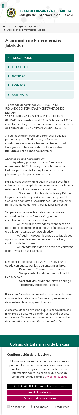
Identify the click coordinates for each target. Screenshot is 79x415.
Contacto (18, 94)
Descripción (19, 57)
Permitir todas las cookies (39, 398)
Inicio (6, 26)
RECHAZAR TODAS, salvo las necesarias (39, 386)
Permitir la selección (40, 392)
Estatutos (18, 67)
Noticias (17, 76)
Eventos (16, 85)
